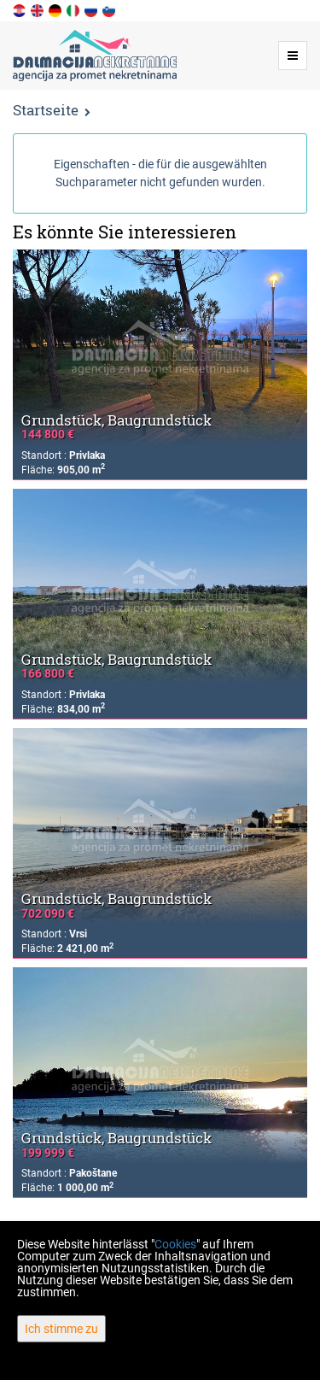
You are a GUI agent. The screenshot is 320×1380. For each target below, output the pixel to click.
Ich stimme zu (61, 1329)
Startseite (46, 110)
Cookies (175, 1244)
